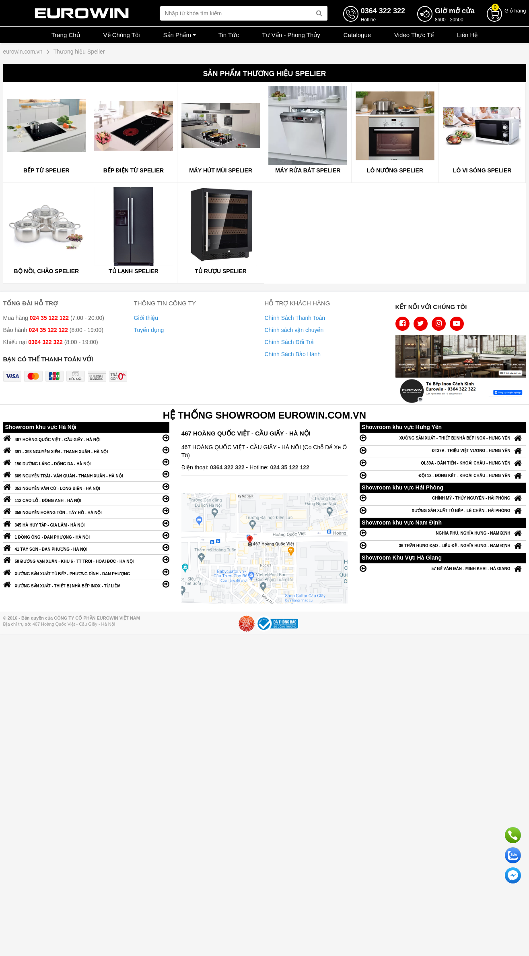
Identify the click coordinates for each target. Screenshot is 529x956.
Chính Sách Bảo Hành (293, 354)
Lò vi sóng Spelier (482, 170)
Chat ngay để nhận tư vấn (513, 875)
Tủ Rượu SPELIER (220, 271)
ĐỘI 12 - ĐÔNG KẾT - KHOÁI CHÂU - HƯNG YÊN (443, 475)
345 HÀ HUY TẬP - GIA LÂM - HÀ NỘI (86, 523)
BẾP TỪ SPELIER (46, 170)
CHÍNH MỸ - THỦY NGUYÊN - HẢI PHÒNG (443, 497)
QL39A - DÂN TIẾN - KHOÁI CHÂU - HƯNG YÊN (443, 462)
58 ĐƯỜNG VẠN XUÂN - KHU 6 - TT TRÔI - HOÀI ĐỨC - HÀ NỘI (86, 559)
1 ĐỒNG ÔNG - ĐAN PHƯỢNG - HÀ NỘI (86, 535)
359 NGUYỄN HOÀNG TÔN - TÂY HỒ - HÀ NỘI (86, 510)
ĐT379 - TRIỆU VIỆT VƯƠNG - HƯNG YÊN (443, 450)
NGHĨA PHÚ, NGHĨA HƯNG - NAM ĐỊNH (443, 532)
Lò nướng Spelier (395, 170)
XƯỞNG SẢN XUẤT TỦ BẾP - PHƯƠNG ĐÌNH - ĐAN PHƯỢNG (86, 572)
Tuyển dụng (149, 330)
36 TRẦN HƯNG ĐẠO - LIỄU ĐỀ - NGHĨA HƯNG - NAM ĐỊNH (443, 545)
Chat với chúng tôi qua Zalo (513, 855)
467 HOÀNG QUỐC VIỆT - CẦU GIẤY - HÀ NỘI (86, 437)
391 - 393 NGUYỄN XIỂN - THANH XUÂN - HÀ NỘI (86, 449)
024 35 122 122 (289, 467)
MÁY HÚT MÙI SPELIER (220, 170)
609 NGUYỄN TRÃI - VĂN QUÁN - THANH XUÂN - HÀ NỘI (86, 474)
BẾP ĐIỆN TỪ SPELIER (133, 170)
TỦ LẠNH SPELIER (133, 271)
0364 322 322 (228, 467)
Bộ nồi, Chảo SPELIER (46, 271)
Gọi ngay (513, 835)
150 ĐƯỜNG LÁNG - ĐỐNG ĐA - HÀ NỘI (86, 462)
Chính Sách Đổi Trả (289, 342)
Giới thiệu (146, 318)
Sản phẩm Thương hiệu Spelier (264, 74)
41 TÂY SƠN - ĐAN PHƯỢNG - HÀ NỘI (86, 547)
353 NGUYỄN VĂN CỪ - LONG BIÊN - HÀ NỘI (86, 486)
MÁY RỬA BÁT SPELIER (307, 170)
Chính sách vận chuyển (294, 330)
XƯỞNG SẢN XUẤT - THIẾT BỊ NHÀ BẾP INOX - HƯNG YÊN (443, 437)
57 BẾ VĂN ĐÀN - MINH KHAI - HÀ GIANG (443, 568)
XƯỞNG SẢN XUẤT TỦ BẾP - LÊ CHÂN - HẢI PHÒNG (443, 510)
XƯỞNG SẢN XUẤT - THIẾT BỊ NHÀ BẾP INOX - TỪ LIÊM (86, 584)
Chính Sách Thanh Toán (295, 318)
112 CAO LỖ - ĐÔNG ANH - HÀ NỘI (86, 498)
